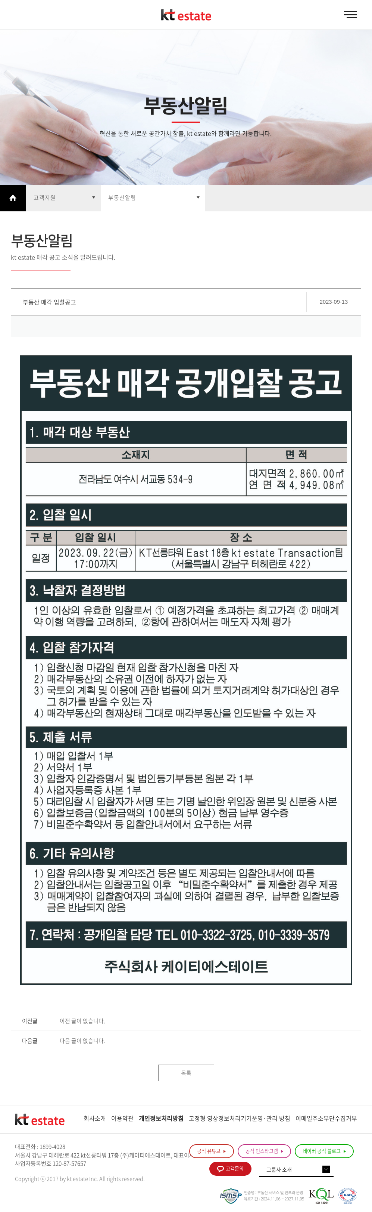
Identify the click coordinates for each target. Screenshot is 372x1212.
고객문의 (230, 1168)
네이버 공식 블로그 (324, 1150)
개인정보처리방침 (161, 1118)
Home (13, 198)
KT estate (186, 15)
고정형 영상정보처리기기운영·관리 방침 (239, 1118)
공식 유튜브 (211, 1150)
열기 (63, 198)
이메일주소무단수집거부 (326, 1118)
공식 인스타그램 (264, 1150)
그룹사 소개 (279, 1169)
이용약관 (122, 1118)
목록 (186, 1073)
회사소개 (95, 1118)
